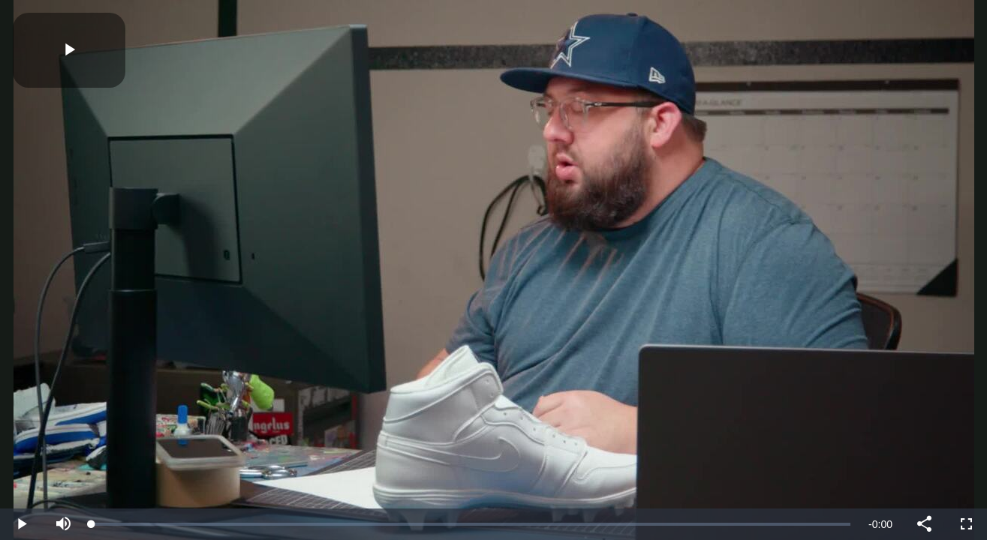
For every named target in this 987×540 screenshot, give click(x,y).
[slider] (471, 524)
